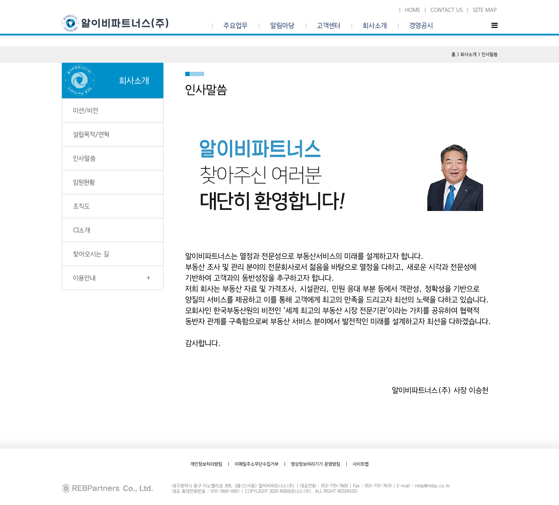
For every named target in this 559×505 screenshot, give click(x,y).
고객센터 (328, 25)
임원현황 (84, 182)
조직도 (81, 206)
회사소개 (375, 25)
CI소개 (81, 230)
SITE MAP (485, 10)
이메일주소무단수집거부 (257, 464)
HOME (412, 10)
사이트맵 (361, 464)
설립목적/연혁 (91, 134)
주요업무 (235, 25)
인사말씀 (84, 158)
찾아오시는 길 (91, 254)
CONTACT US (446, 10)
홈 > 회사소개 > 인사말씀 (474, 54)
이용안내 (84, 278)
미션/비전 (85, 110)
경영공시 (421, 25)
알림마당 (282, 25)
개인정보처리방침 (206, 464)
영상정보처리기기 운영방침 (315, 464)
